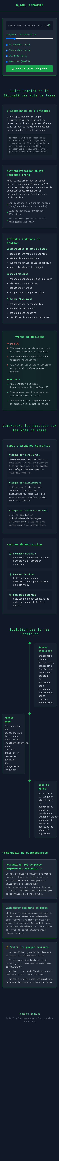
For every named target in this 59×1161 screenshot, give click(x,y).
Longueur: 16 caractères (21, 35)
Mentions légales (29, 1014)
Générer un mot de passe (29, 68)
